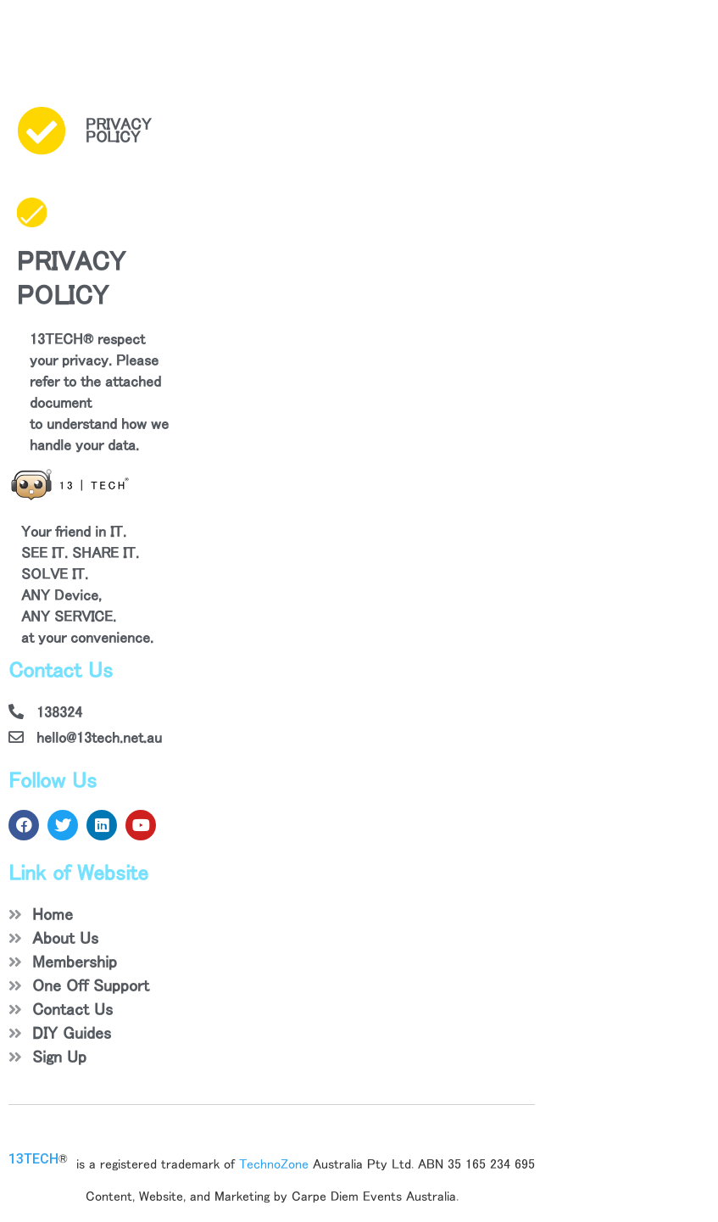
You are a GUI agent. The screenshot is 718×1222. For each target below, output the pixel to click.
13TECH (33, 1159)
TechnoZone (274, 1163)
